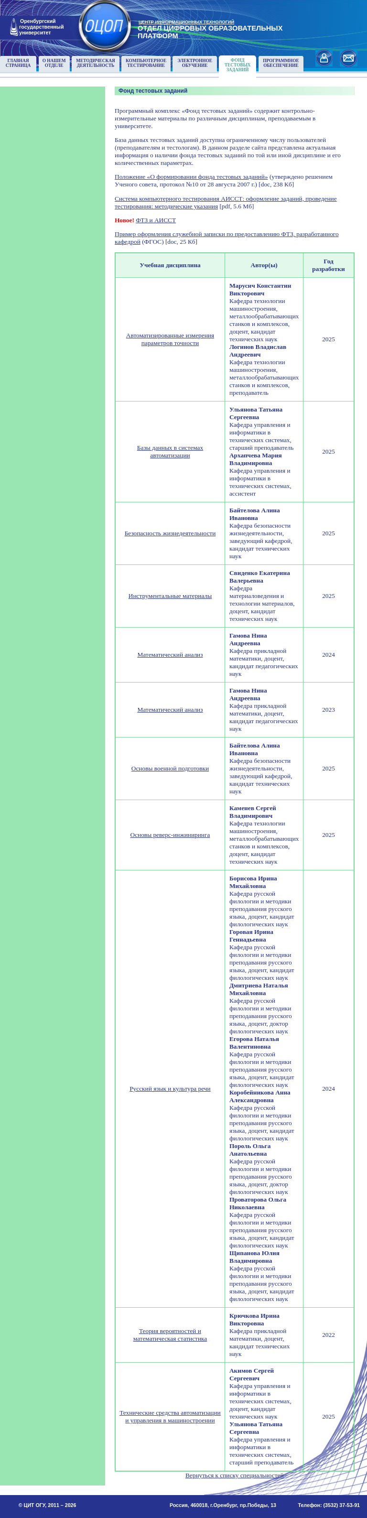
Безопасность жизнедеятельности (170, 533)
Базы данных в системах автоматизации (170, 451)
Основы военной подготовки (170, 768)
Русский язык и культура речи (170, 1088)
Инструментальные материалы (170, 595)
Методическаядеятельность (95, 63)
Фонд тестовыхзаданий (238, 65)
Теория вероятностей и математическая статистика (170, 1334)
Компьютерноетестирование (146, 63)
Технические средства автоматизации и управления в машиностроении (170, 1416)
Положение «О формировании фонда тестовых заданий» (191, 176)
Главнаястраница (18, 63)
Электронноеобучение (194, 63)
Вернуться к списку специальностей (234, 1475)
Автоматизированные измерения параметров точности (170, 339)
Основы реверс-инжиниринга (170, 834)
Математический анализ (170, 654)
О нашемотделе (54, 63)
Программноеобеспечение (281, 63)
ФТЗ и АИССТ (156, 220)
